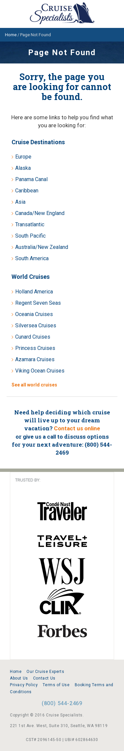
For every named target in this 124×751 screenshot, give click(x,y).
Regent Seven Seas (38, 303)
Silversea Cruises (35, 325)
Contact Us (44, 678)
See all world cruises (34, 384)
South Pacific (30, 236)
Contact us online (77, 428)
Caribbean (26, 190)
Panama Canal (31, 179)
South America (32, 258)
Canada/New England (39, 213)
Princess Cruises (35, 348)
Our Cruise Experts (45, 671)
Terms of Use (56, 685)
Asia (20, 202)
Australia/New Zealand (41, 247)
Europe (23, 157)
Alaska (23, 168)
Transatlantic (29, 224)
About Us (19, 678)
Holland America (34, 291)
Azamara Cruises (35, 359)
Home (15, 671)
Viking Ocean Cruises (39, 371)
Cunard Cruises (32, 337)
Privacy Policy (24, 685)
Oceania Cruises (34, 314)
